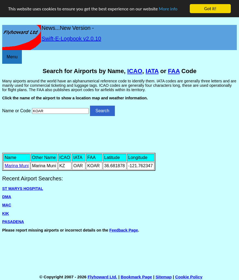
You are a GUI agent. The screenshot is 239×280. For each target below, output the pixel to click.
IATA (152, 71)
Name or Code (16, 110)
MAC (6, 205)
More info (168, 9)
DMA (6, 197)
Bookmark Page (136, 277)
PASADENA (13, 222)
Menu (12, 56)
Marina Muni (17, 165)
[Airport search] (60, 111)
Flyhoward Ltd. (102, 277)
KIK (5, 213)
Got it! (210, 8)
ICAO (134, 71)
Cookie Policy (189, 277)
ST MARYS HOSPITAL (22, 188)
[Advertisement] (119, 134)
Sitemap (164, 277)
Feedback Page (123, 230)
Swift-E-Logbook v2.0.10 (71, 39)
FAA (174, 71)
